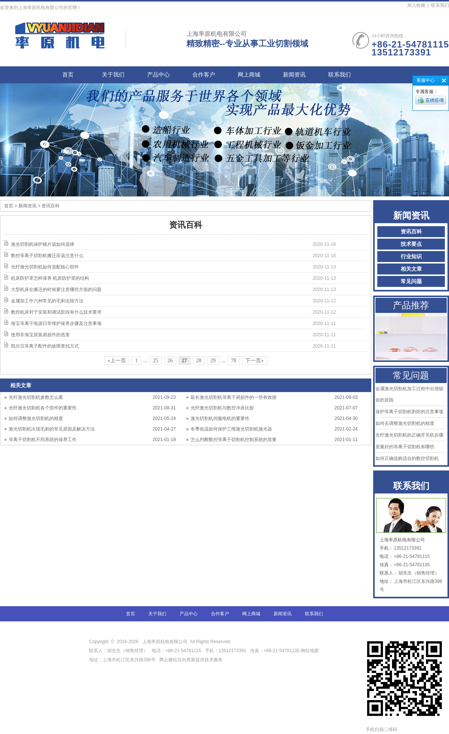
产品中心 (158, 75)
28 (198, 360)
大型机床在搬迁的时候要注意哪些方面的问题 (56, 289)
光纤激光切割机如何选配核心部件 (45, 267)
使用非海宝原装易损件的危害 (40, 334)
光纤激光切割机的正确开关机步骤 (409, 435)
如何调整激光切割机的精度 (36, 418)
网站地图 (310, 650)
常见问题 (411, 281)
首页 (68, 75)
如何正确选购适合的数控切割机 (407, 458)
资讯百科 (411, 231)
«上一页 (117, 360)
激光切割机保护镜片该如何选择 (42, 244)
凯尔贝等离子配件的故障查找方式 (45, 346)
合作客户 (203, 75)
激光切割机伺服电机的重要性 (220, 418)
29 (213, 360)
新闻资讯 (294, 75)
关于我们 (113, 75)
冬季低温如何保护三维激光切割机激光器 (231, 429)
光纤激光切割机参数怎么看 (36, 397)
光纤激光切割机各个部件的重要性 (43, 408)
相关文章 (411, 269)
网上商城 (249, 75)
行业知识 (411, 256)
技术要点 (411, 244)
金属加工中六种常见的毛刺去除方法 (47, 300)
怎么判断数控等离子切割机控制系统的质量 (234, 439)
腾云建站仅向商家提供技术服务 (191, 659)
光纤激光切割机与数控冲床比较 (222, 408)
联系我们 (440, 5)
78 (233, 360)
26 (170, 360)
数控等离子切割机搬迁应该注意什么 (47, 255)
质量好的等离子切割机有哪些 (404, 446)
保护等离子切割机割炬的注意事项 (409, 411)
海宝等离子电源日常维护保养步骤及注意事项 (56, 323)
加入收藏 (416, 5)
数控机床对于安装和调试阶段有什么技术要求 (56, 312)
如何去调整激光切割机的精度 (404, 423)
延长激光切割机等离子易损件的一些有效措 (234, 397)
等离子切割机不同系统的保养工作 (43, 439)
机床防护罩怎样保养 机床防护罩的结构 (50, 278)
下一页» (254, 360)
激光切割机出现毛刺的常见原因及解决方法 (52, 429)
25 (155, 360)
